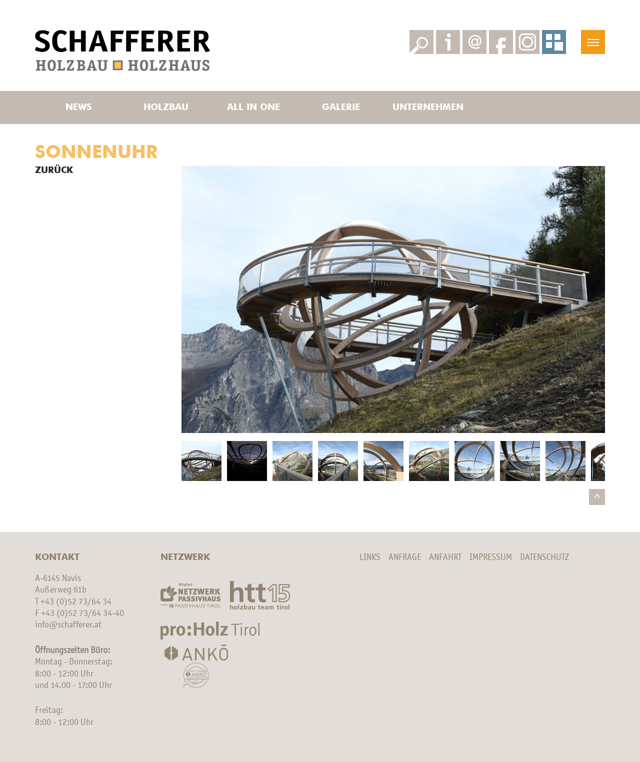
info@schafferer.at (68, 625)
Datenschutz (544, 557)
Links (370, 557)
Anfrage (404, 557)
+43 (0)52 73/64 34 (76, 602)
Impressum (491, 557)
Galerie (341, 107)
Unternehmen (428, 107)
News (79, 107)
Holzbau (166, 107)
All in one (253, 107)
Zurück (54, 170)
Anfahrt (445, 557)
